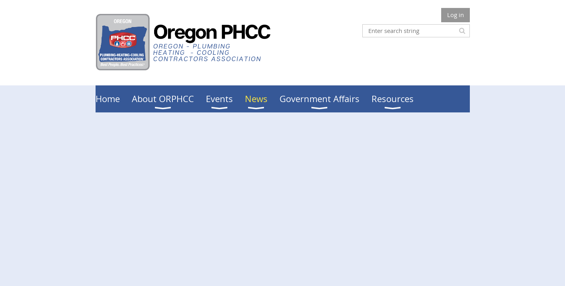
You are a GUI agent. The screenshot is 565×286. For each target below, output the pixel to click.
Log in (455, 15)
